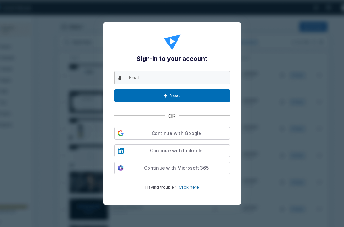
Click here (189, 186)
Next (172, 95)
